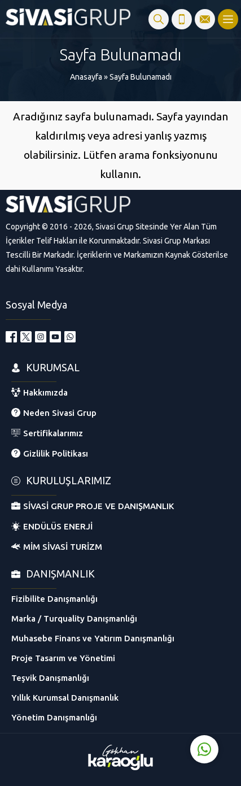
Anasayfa (86, 76)
